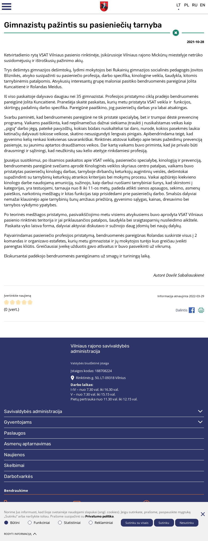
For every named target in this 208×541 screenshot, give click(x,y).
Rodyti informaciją (20, 534)
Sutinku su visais (136, 523)
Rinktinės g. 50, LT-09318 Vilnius (101, 377)
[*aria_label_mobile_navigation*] (6, 6)
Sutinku (164, 523)
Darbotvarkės (18, 476)
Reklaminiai (101, 522)
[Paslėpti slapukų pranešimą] (203, 514)
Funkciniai (39, 522)
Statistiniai (69, 522)
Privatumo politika (99, 516)
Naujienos (14, 454)
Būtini (12, 522)
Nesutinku (187, 523)
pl (186, 5)
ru (195, 5)
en (202, 5)
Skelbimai (14, 465)
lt (178, 5)
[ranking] (30, 303)
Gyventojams (18, 422)
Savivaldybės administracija (33, 411)
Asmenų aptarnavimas (27, 443)
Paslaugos (15, 433)
